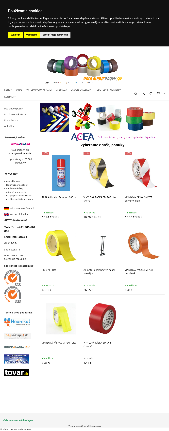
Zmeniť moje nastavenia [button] (55, 34)
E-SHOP (8, 89)
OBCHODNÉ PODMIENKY (109, 89)
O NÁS (19, 89)
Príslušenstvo (11, 120)
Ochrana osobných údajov (18, 420)
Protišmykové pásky (15, 114)
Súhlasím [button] (15, 34)
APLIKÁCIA (61, 89)
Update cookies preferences (15, 429)
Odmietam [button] (31, 34)
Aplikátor (9, 126)
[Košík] (161, 93)
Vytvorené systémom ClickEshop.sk (84, 426)
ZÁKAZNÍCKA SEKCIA (81, 89)
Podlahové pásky (13, 108)
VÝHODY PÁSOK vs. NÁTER (39, 89)
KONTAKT (9, 96)
